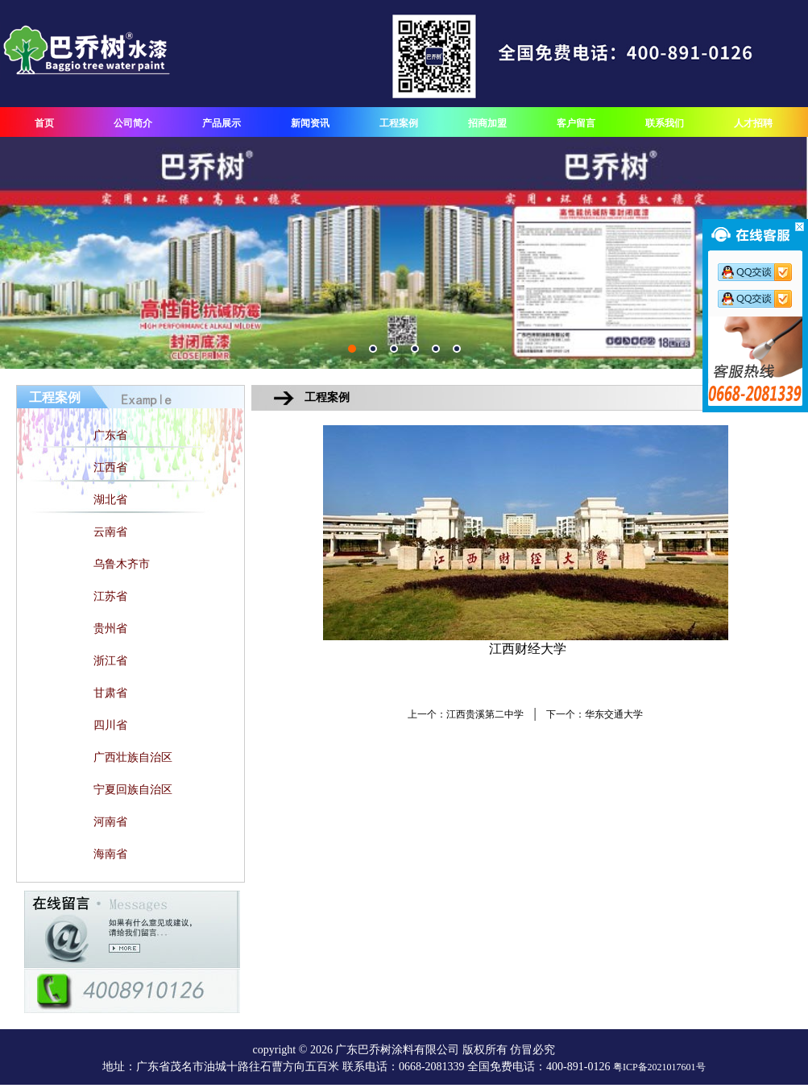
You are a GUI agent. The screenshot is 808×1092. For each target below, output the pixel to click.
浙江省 (110, 661)
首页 (44, 123)
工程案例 (398, 123)
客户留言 (576, 123)
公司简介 (133, 123)
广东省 (110, 435)
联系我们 (664, 123)
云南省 (110, 532)
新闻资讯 (310, 123)
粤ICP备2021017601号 (659, 1067)
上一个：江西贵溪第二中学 (466, 714)
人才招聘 (753, 123)
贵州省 (110, 629)
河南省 (110, 822)
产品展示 (221, 123)
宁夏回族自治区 (132, 790)
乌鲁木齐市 (121, 564)
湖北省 (110, 500)
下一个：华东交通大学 (594, 714)
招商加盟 (487, 123)
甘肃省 (110, 693)
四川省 (110, 725)
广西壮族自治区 (132, 757)
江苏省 (110, 596)
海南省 (110, 854)
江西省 (110, 467)
